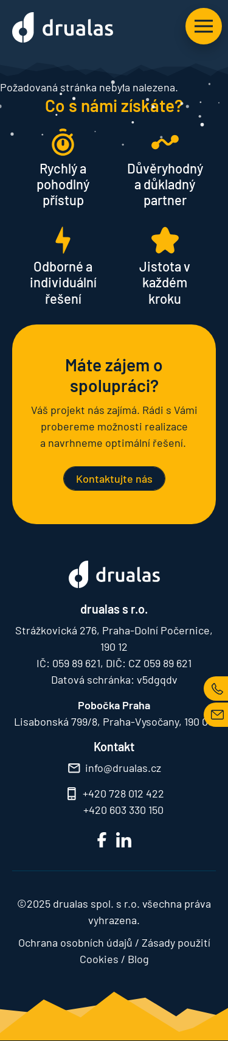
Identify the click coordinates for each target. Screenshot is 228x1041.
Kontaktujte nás (114, 478)
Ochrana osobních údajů (75, 942)
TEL (216, 688)
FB (101, 839)
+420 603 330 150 (123, 809)
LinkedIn (123, 839)
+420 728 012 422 (123, 793)
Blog (138, 959)
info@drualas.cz (123, 767)
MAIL (216, 715)
